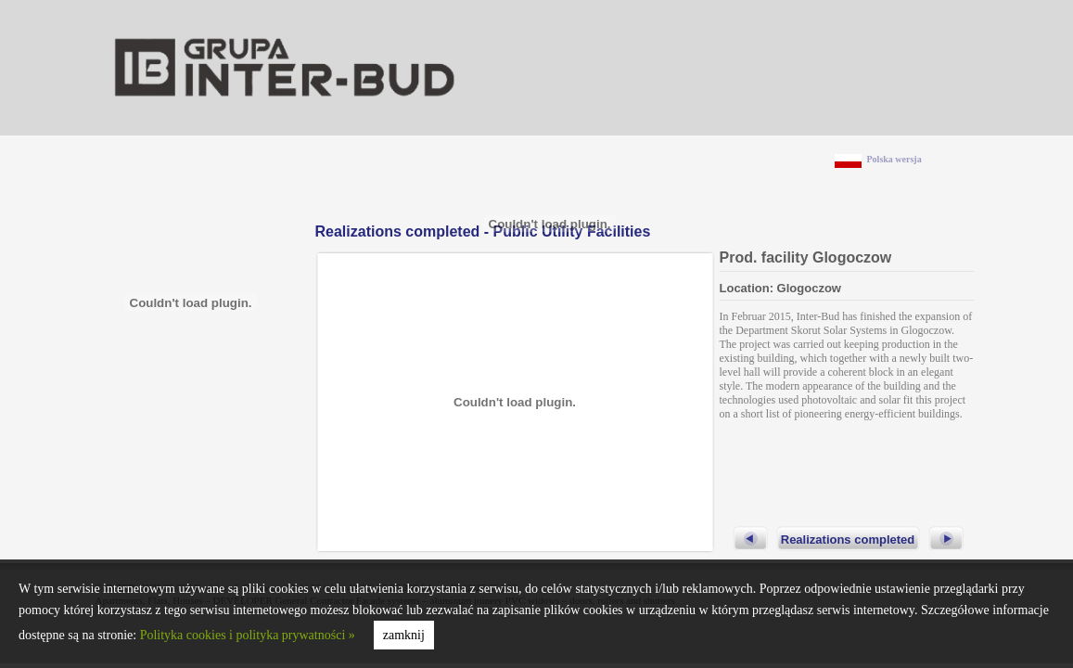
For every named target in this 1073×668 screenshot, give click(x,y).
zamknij (404, 635)
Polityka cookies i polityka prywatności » (247, 635)
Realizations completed (847, 539)
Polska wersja (894, 159)
